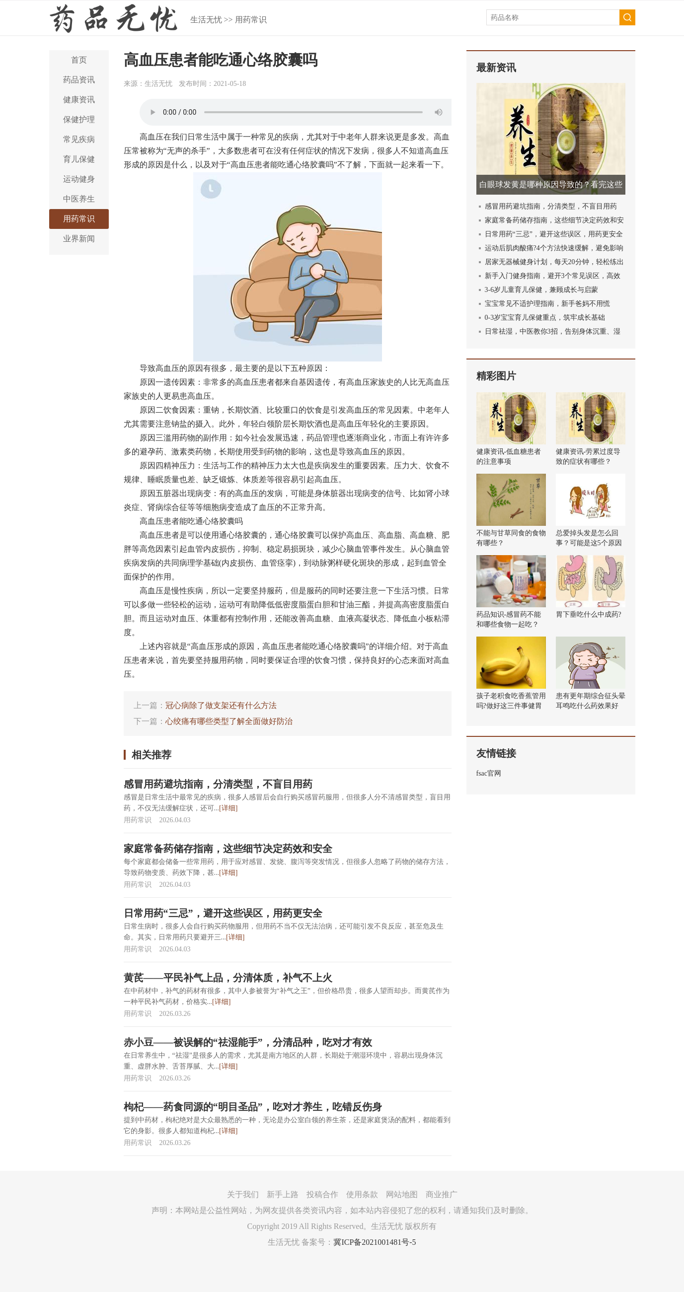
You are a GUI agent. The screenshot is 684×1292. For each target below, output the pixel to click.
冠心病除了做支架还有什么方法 (221, 705)
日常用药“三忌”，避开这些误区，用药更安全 (223, 913)
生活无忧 (206, 19)
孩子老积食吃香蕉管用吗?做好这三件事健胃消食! (511, 705)
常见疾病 (79, 139)
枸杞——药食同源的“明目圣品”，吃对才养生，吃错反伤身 (253, 1106)
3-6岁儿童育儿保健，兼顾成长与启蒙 (542, 289)
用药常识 (251, 19)
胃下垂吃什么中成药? (588, 614)
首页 (79, 60)
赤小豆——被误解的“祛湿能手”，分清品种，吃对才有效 (248, 1042)
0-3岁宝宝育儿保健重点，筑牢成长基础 (545, 317)
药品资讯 (79, 79)
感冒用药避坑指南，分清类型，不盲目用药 (218, 784)
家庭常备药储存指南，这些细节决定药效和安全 (228, 848)
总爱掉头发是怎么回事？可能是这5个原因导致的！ (589, 543)
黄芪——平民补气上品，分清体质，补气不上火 (228, 977)
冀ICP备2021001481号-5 (374, 1242)
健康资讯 (79, 99)
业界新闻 (79, 238)
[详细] (228, 808)
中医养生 (79, 199)
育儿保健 (79, 159)
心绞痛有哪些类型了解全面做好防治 (229, 721)
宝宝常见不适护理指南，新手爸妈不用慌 (547, 303)
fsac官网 (489, 773)
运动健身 (79, 179)
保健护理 (79, 119)
